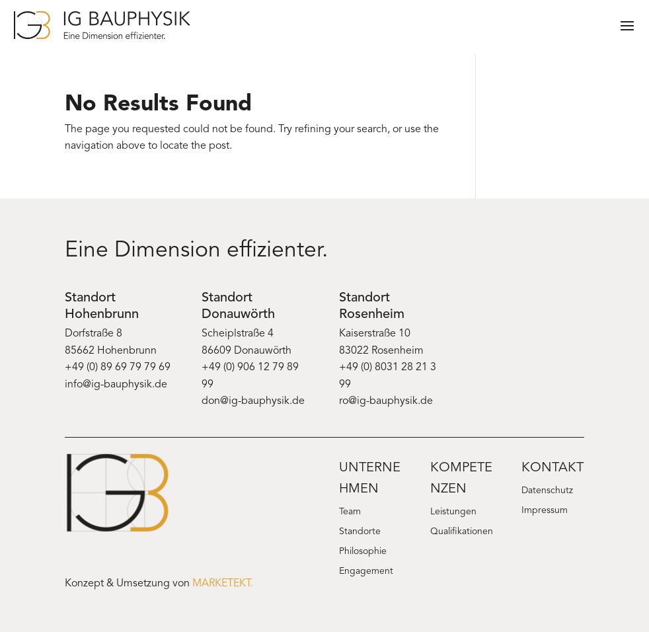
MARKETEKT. (222, 583)
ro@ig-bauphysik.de (386, 401)
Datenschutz (547, 491)
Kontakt (552, 468)
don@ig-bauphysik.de (253, 401)
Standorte (360, 532)
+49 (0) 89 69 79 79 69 (118, 367)
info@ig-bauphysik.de (116, 384)
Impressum (544, 511)
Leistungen (453, 512)
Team (350, 512)
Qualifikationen (461, 532)
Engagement (366, 571)
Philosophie (363, 552)
